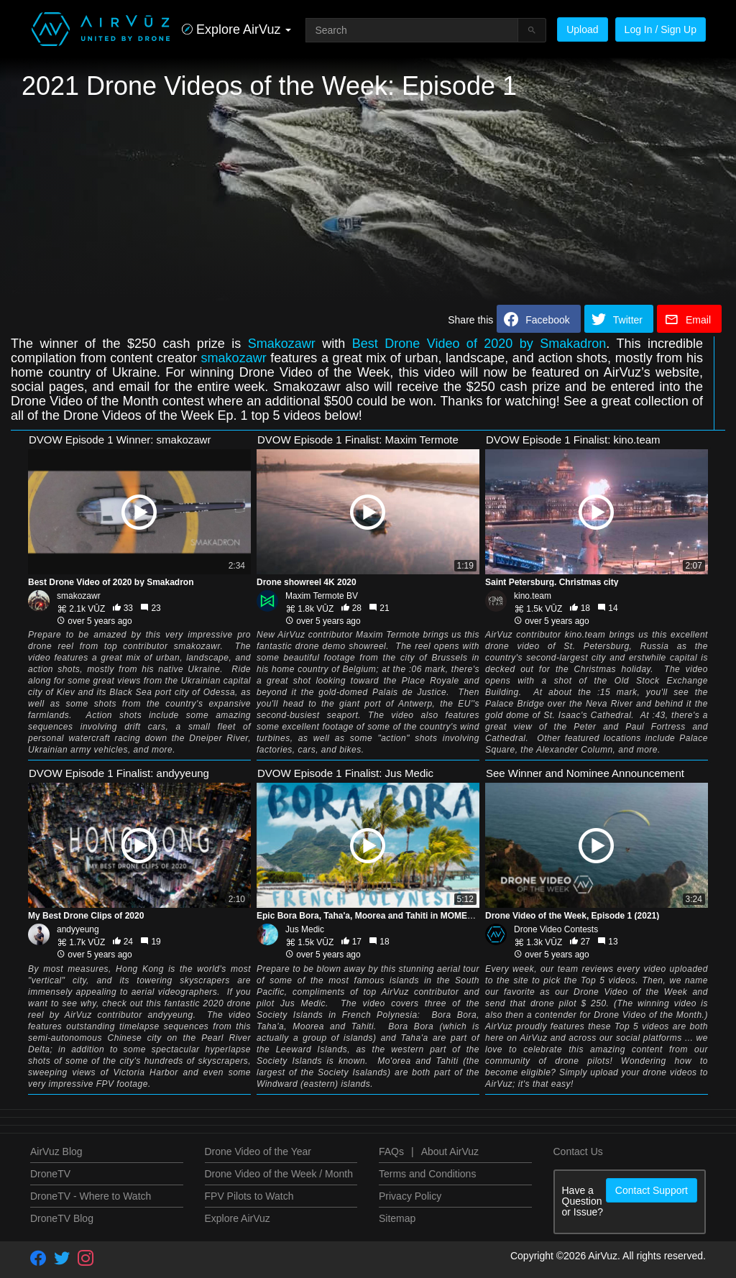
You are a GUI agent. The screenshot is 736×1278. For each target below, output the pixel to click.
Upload (582, 29)
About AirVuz (450, 1151)
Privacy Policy (410, 1196)
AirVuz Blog (56, 1151)
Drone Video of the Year (258, 1151)
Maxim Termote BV (321, 596)
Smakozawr (282, 343)
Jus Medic (304, 929)
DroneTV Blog (61, 1218)
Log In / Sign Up (660, 29)
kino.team (532, 596)
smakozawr (234, 358)
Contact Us (578, 1151)
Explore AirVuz (237, 1218)
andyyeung (78, 929)
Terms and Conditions (427, 1174)
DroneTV (50, 1174)
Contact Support (651, 1190)
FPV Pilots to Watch (249, 1196)
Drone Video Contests (556, 929)
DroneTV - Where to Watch (90, 1196)
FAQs (391, 1151)
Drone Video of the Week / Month (279, 1174)
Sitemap (397, 1218)
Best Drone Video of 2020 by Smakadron (479, 343)
